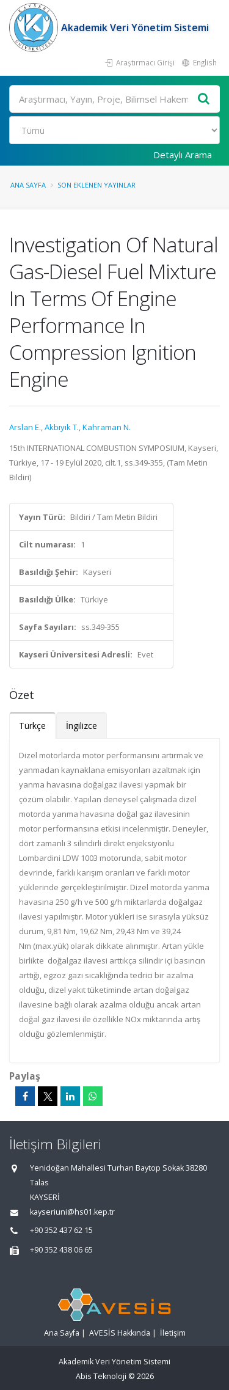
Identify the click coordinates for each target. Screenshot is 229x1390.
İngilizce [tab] (81, 725)
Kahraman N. (106, 427)
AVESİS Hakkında (119, 1333)
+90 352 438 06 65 (61, 1250)
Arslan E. (25, 427)
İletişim (173, 1333)
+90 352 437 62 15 (61, 1230)
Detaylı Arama (182, 154)
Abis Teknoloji (101, 1376)
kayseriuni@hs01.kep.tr (72, 1212)
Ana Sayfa (28, 184)
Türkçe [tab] (32, 725)
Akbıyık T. (62, 427)
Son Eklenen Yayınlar (96, 184)
